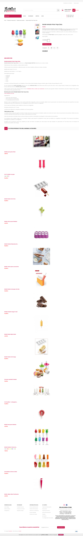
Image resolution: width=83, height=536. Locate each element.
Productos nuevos (20, 507)
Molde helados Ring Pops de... (11, 244)
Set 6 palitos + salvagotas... (10, 402)
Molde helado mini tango (10, 356)
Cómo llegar (6, 507)
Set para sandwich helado (10, 379)
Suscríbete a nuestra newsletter (29, 527)
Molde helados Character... (10, 447)
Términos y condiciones (34, 510)
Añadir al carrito (46, 44)
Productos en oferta (20, 508)
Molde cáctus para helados (10, 221)
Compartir (48, 48)
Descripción (8, 58)
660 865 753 (70, 16)
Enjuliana (10, 531)
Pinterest (57, 48)
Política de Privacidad (34, 508)
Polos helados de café (9, 93)
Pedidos (43, 514)
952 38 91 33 (70, 15)
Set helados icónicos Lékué (10, 471)
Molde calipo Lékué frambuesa (11, 494)
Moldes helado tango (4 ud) (10, 311)
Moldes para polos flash (9, 151)
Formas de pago (33, 512)
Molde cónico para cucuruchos (11, 266)
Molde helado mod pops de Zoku (11, 289)
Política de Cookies (33, 514)
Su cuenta (44, 505)
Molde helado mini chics (10, 198)
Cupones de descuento (46, 507)
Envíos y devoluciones (34, 507)
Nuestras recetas (20, 510)
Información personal (46, 512)
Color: (5, 176)
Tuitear (51, 48)
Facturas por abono (46, 510)
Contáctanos (6, 510)
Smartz (20, 531)
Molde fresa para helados (10, 424)
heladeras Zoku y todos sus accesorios (35, 88)
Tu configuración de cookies (47, 517)
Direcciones (44, 508)
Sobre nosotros (7, 508)
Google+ (54, 48)
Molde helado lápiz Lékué (10, 334)
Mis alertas (44, 516)
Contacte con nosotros (67, 3)
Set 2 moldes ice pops (9, 174)
